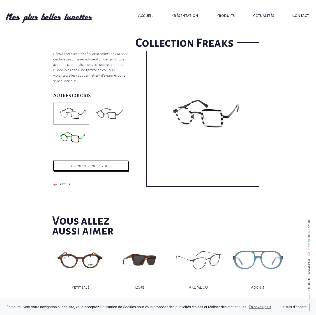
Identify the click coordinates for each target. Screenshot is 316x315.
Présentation (184, 8)
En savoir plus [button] (260, 307)
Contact (293, 8)
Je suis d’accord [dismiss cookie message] (294, 307)
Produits (222, 8)
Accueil (147, 8)
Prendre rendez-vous (90, 165)
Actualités (258, 8)
